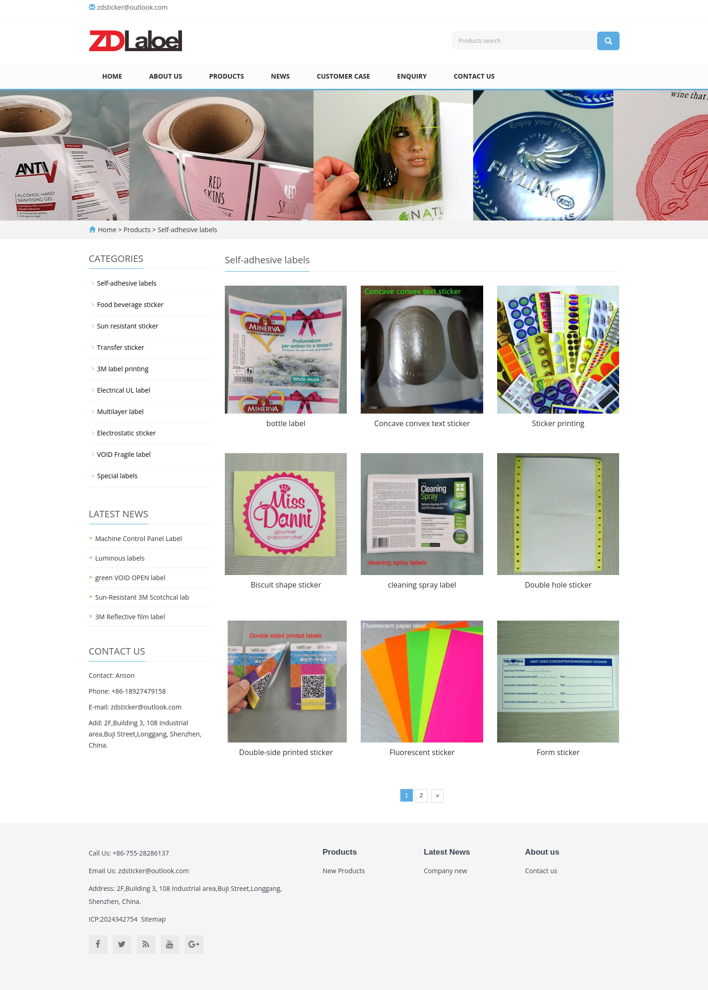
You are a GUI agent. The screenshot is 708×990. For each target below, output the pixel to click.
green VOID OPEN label (130, 577)
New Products (344, 870)
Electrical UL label (123, 390)
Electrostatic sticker (126, 432)
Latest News (447, 852)
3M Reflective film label (130, 616)
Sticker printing (558, 423)
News (280, 76)
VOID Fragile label (124, 454)
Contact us (474, 76)
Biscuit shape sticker (285, 585)
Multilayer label (120, 411)
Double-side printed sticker (286, 752)
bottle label (285, 423)
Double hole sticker (558, 585)
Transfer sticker (120, 347)
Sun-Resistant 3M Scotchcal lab (142, 597)
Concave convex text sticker (422, 423)
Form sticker (558, 752)
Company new (445, 870)
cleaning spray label (422, 585)
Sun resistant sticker (128, 325)
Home (112, 76)
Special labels (117, 475)
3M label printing (122, 368)
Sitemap (153, 919)
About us (165, 76)
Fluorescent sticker (422, 752)
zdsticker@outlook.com (132, 7)
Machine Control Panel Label (138, 538)
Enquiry (412, 76)
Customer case (344, 76)
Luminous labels (120, 558)
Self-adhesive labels (186, 229)
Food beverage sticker (130, 304)
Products (226, 76)
